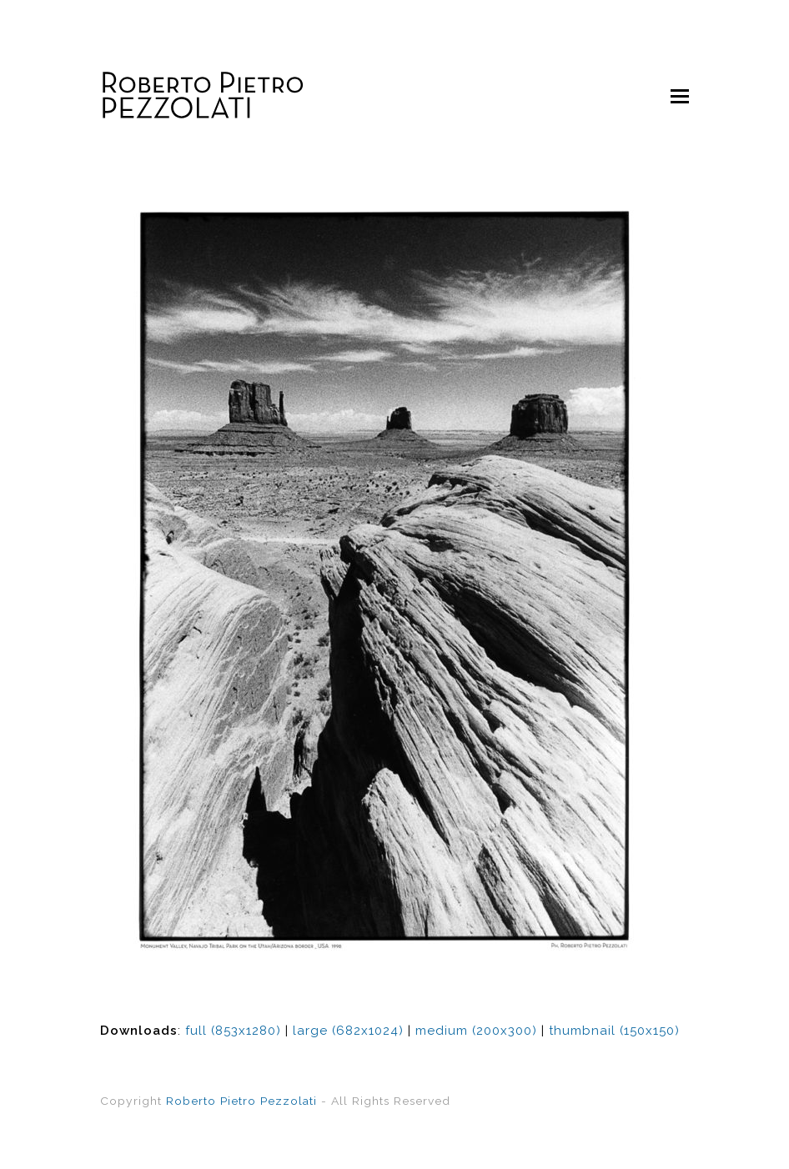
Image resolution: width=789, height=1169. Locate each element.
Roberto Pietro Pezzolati (241, 1100)
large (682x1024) (348, 1030)
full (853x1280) (233, 1030)
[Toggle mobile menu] (680, 95)
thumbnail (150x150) (614, 1030)
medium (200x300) (476, 1030)
